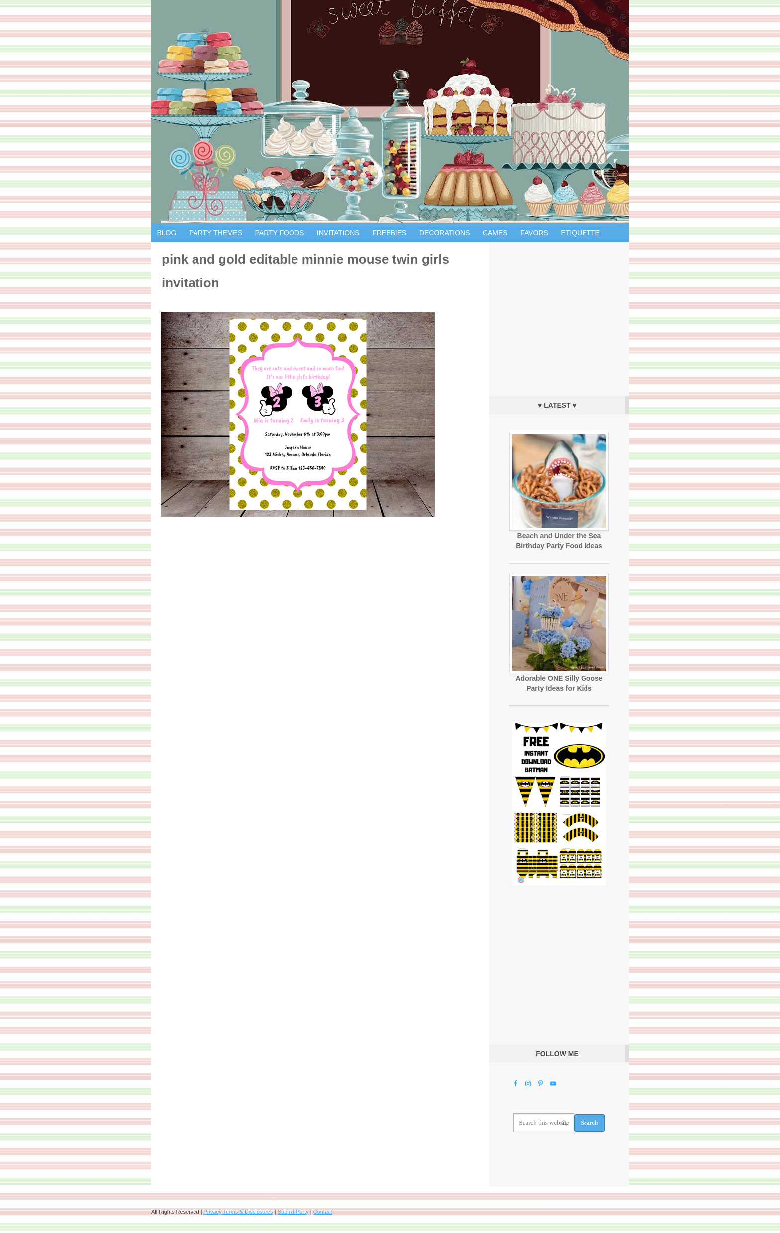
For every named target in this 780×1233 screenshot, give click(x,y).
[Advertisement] (559, 317)
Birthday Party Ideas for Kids (390, 111)
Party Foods (279, 233)
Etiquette (580, 233)
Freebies (389, 233)
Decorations (444, 233)
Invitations (338, 233)
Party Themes (215, 233)
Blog (167, 233)
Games (495, 233)
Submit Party (293, 1212)
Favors (534, 233)
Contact (322, 1212)
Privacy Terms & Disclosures (238, 1212)
